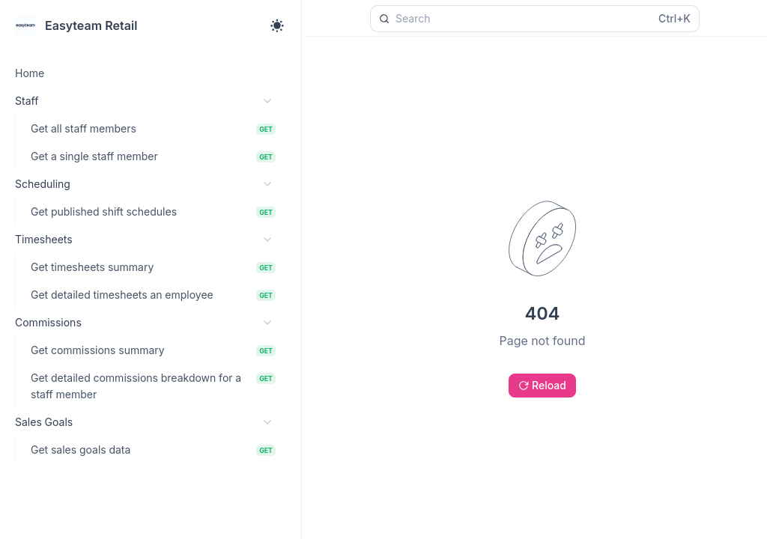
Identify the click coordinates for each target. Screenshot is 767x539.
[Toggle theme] (277, 25)
